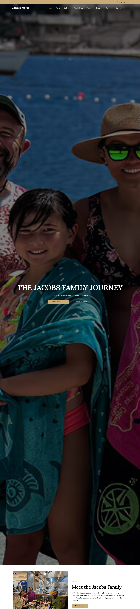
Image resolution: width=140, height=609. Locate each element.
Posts (58, 8)
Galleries (67, 8)
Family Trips (78, 8)
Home (50, 8)
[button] (107, 8)
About (97, 8)
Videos (89, 8)
